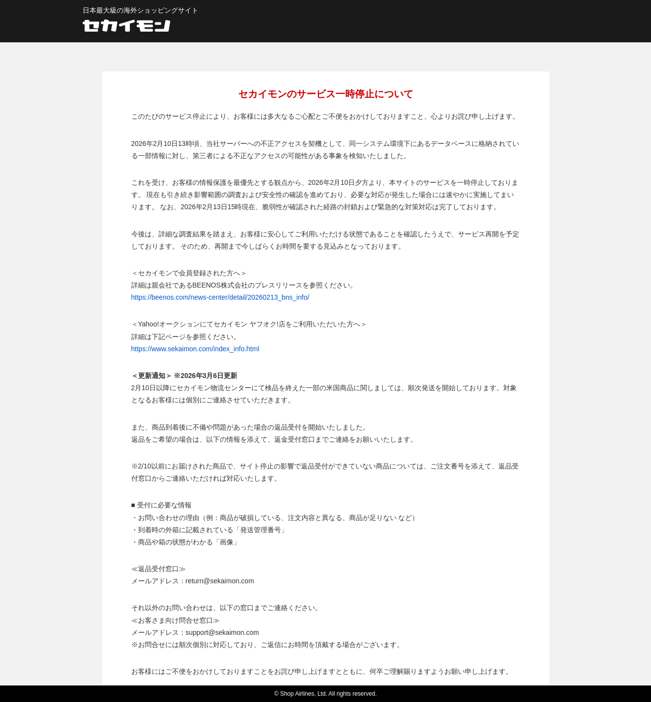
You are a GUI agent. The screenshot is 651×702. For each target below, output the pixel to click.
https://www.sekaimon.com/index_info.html (195, 349)
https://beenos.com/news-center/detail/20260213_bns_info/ (220, 297)
